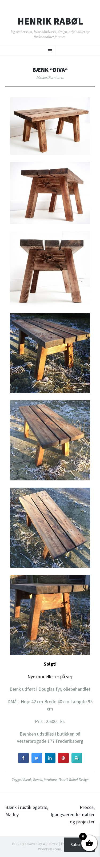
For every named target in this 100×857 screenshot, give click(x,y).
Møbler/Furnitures (50, 77)
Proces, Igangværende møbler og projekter (73, 814)
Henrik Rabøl (50, 21)
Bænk (27, 779)
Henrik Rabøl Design (73, 779)
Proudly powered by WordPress (35, 844)
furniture (50, 779)
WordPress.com (49, 849)
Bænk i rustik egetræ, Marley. (26, 810)
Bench (37, 779)
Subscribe (79, 844)
